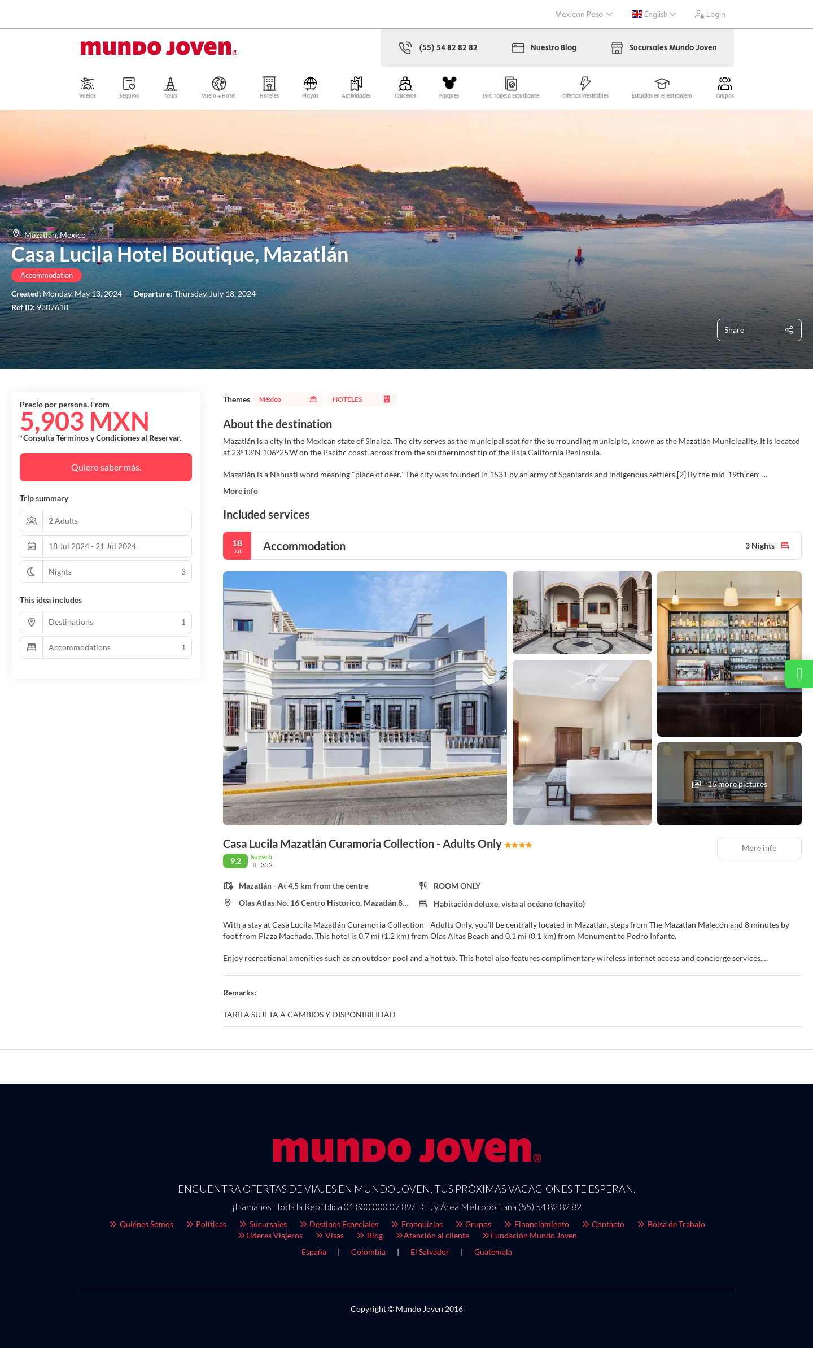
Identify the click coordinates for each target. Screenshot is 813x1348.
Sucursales (262, 1224)
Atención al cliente (432, 1235)
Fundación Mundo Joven (528, 1235)
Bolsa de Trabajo (670, 1224)
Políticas (206, 1224)
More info (240, 490)
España (313, 1251)
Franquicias (416, 1224)
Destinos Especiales (338, 1224)
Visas (329, 1235)
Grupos (473, 1224)
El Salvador (429, 1251)
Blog (369, 1235)
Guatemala (493, 1251)
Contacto (602, 1224)
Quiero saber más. (106, 467)
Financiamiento (535, 1224)
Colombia (368, 1251)
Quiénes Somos (140, 1224)
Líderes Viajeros (269, 1235)
